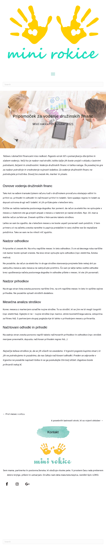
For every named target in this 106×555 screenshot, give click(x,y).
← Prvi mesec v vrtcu (14, 413)
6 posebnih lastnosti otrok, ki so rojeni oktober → (77, 420)
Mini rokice (41, 124)
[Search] (53, 84)
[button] (7, 484)
